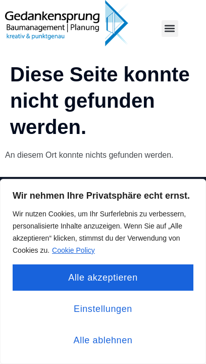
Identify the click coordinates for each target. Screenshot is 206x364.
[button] (170, 28)
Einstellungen (103, 309)
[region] (103, 271)
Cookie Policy (73, 250)
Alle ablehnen (103, 340)
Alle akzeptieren (103, 277)
